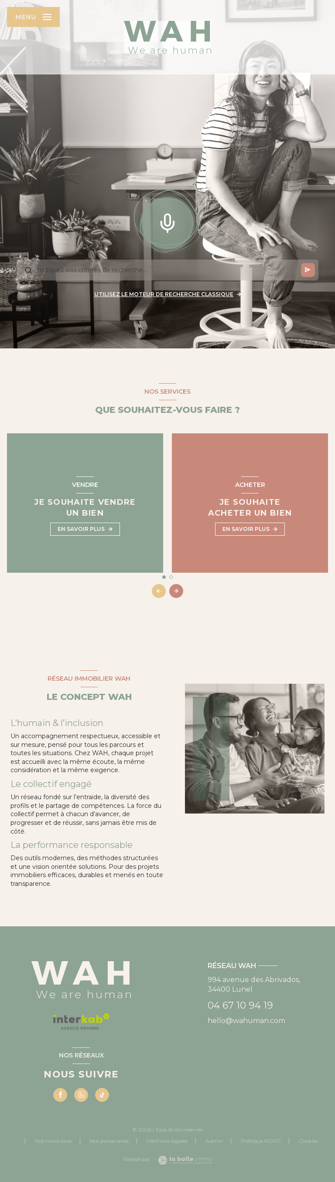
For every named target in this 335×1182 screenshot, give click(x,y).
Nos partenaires (109, 1141)
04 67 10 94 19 (240, 1005)
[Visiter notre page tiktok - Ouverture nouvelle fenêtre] (102, 1095)
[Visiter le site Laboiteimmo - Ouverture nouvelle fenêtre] (182, 1160)
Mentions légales (167, 1141)
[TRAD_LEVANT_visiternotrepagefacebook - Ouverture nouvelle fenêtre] (60, 1095)
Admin (214, 1141)
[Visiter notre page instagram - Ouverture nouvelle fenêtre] (81, 1095)
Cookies (308, 1141)
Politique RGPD (261, 1141)
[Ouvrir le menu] (33, 17)
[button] (176, 591)
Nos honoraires (53, 1141)
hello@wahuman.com (246, 1021)
